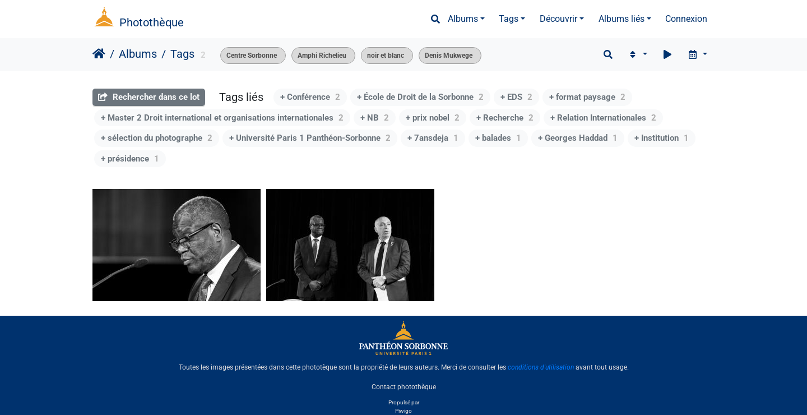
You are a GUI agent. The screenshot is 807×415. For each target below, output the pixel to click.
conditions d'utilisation (541, 367)
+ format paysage (587, 97)
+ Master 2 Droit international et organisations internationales (222, 118)
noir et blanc (385, 55)
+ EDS (516, 97)
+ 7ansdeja (432, 138)
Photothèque (151, 22)
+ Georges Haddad (578, 138)
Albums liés (621, 18)
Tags (508, 18)
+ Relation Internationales (603, 118)
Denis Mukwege (448, 55)
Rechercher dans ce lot (149, 97)
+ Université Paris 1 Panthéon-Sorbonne (310, 138)
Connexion (686, 18)
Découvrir (558, 18)
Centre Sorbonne (251, 55)
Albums (463, 18)
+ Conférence (310, 97)
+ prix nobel (433, 118)
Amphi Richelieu (322, 55)
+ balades (498, 138)
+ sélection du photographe (156, 138)
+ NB (374, 118)
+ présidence (130, 159)
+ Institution (661, 138)
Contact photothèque (404, 386)
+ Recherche (505, 118)
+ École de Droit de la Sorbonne (420, 97)
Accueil (98, 53)
